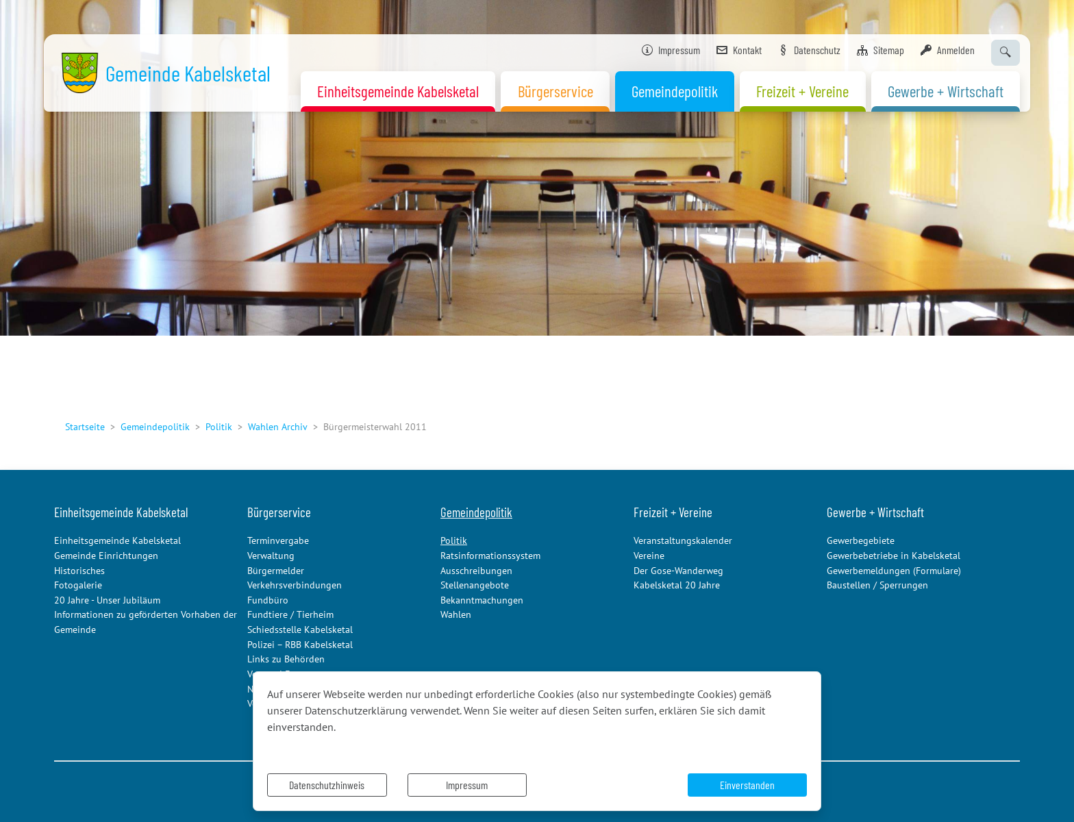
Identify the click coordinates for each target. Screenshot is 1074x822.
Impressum (467, 784)
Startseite (85, 426)
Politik (218, 426)
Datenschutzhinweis (326, 784)
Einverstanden (747, 784)
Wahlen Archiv (278, 426)
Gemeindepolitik (155, 426)
